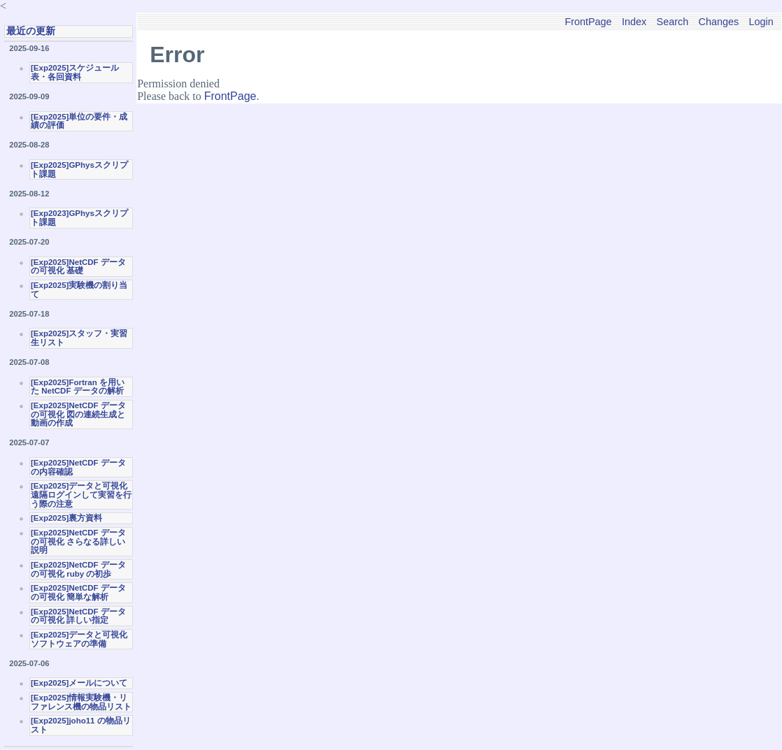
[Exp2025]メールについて (79, 683)
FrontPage (587, 21)
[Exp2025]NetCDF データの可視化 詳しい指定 (78, 616)
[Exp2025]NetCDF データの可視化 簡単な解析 (78, 592)
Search (673, 21)
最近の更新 (30, 30)
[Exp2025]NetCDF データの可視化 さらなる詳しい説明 (78, 541)
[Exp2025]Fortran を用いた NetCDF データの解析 (78, 387)
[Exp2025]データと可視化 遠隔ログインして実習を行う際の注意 (81, 494)
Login (761, 21)
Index (634, 21)
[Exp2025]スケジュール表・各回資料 (75, 72)
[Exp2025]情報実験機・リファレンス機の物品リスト (81, 702)
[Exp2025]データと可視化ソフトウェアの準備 (79, 639)
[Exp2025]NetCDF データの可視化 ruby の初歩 (78, 569)
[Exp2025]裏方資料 (66, 518)
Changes (719, 21)
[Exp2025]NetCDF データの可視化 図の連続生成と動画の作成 (78, 414)
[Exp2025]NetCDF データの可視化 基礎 (78, 266)
